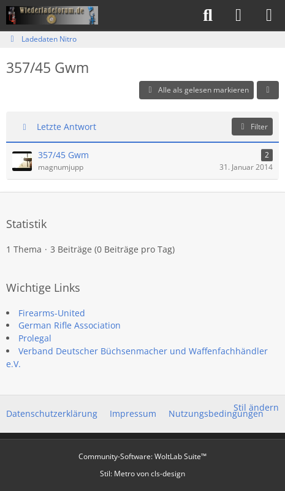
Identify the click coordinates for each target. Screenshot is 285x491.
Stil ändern (256, 407)
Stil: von (142, 473)
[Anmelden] (238, 15)
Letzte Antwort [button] (66, 126)
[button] (268, 90)
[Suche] (208, 15)
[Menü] (269, 15)
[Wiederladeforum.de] (52, 15)
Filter (252, 126)
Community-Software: (142, 456)
